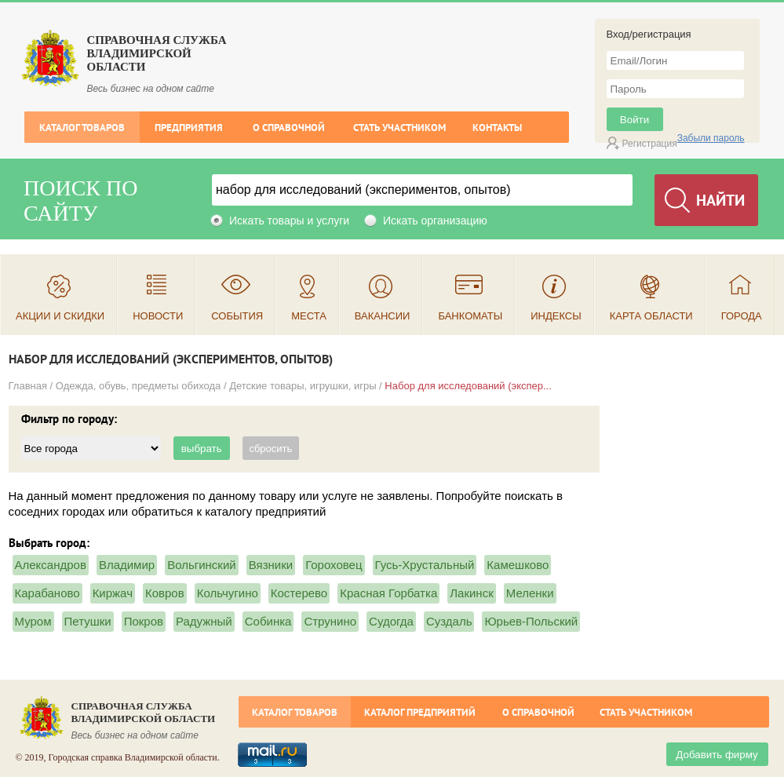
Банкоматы (470, 316)
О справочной (289, 127)
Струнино (330, 621)
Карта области (651, 316)
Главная (28, 386)
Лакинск (471, 593)
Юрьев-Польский (531, 621)
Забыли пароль (711, 138)
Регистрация (649, 143)
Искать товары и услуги (289, 220)
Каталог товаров (82, 127)
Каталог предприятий (420, 712)
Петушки (87, 621)
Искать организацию (435, 220)
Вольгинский (201, 564)
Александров (50, 564)
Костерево (299, 593)
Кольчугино (227, 593)
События (237, 316)
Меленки (530, 593)
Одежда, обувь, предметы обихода (138, 386)
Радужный (204, 621)
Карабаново (47, 593)
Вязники (271, 564)
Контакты (497, 127)
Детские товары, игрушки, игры (302, 386)
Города (741, 316)
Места (308, 316)
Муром (33, 621)
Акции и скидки (60, 316)
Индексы (556, 316)
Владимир (127, 564)
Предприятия (189, 127)
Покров (143, 621)
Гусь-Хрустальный (425, 564)
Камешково (518, 564)
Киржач (113, 593)
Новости (158, 316)
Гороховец (333, 564)
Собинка (268, 621)
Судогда (391, 621)
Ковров (164, 593)
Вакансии (382, 316)
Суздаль (449, 621)
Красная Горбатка (388, 593)
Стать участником (399, 127)
